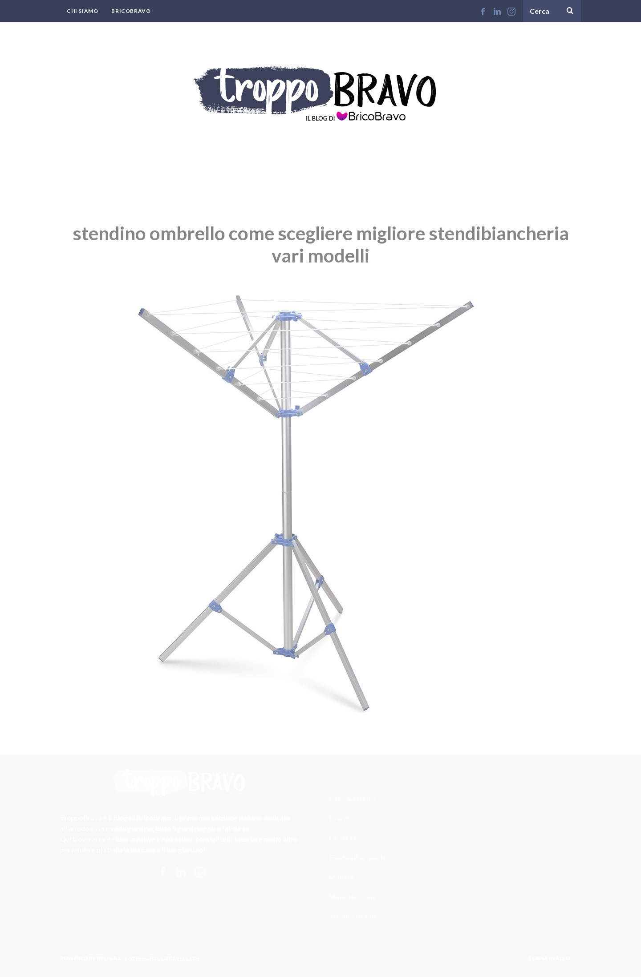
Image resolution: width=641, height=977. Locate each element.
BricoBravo (130, 11)
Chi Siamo (82, 11)
